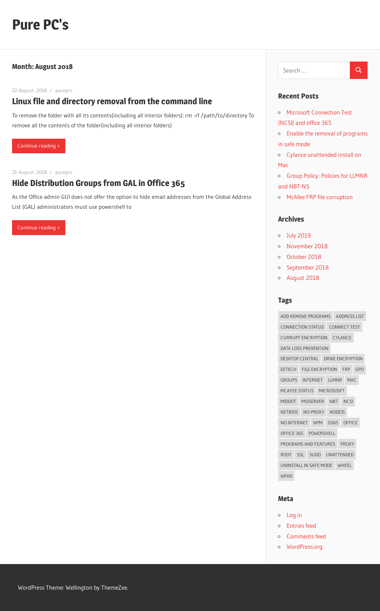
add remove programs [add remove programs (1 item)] (306, 316)
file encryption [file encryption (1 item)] (319, 369)
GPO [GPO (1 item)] (359, 369)
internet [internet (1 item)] (313, 380)
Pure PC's (40, 24)
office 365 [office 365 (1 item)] (292, 433)
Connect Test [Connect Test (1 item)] (344, 327)
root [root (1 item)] (286, 454)
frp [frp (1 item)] (346, 369)
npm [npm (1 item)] (317, 422)
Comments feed (306, 536)
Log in (294, 515)
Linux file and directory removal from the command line (112, 101)
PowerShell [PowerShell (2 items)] (322, 433)
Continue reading (36, 145)
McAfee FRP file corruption (320, 197)
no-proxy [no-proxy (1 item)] (313, 412)
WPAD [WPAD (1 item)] (286, 476)
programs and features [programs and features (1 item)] (308, 444)
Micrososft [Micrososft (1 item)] (332, 390)
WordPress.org (304, 546)
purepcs (63, 90)
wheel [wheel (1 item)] (345, 465)
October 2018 (304, 256)
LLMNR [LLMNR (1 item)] (335, 380)
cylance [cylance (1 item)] (342, 337)
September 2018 (308, 267)
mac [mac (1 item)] (352, 380)
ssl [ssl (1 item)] (300, 454)
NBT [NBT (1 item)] (334, 401)
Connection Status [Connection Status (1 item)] (302, 327)
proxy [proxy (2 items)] (347, 444)
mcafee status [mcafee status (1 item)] (297, 390)
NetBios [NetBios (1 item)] (289, 412)
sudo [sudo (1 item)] (315, 454)
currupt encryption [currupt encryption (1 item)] (304, 337)
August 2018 (303, 277)
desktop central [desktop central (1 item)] (300, 358)
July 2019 (299, 235)
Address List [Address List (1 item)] (350, 316)
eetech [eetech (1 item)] (289, 369)
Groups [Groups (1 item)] (289, 380)
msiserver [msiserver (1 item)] (313, 401)
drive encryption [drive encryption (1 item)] (343, 358)
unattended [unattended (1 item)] (340, 454)
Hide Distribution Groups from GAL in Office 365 (98, 183)
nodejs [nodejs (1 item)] (337, 412)
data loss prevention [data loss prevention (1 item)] (305, 348)
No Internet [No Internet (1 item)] (294, 422)
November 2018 (307, 246)
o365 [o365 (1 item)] (333, 422)
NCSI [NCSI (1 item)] (348, 401)
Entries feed (301, 525)
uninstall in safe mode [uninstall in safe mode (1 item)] (306, 465)
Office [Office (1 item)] (350, 422)
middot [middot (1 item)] (288, 401)
